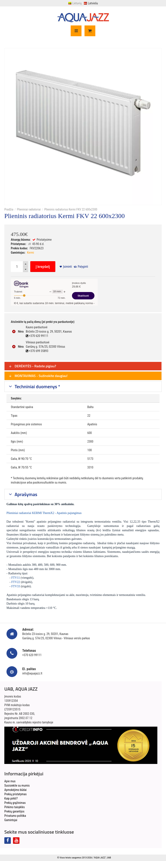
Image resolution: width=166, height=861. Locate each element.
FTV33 (15, 586)
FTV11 (15, 577)
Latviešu (91, 3)
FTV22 (15, 582)
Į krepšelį (43, 266)
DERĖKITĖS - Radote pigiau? (32, 366)
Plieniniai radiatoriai (29, 209)
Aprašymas (25, 494)
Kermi (30, 252)
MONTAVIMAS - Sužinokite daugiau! (38, 375)
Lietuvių (74, 3)
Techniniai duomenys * (37, 386)
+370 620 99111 (32, 655)
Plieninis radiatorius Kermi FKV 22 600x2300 (70, 209)
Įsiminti (67, 266)
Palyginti (83, 266)
